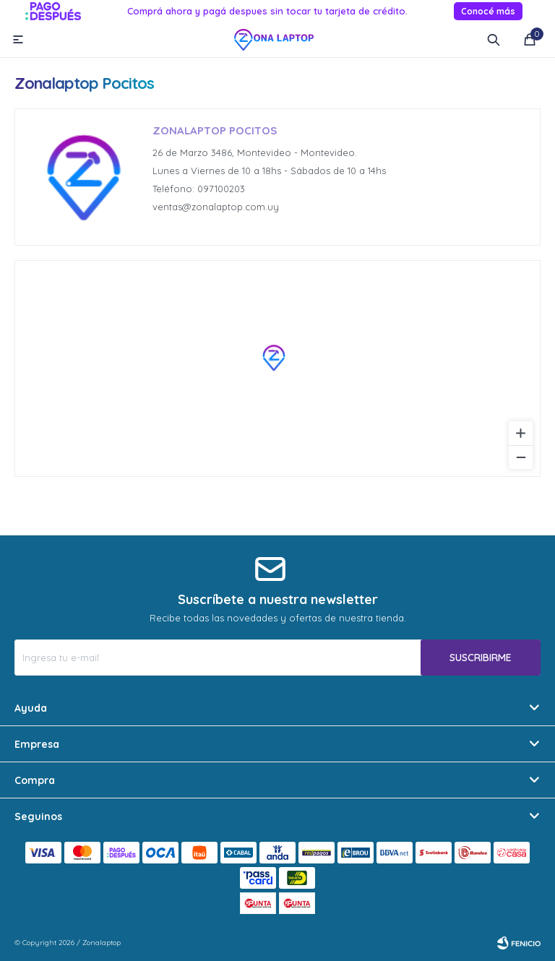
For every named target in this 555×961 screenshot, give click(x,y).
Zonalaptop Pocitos (214, 130)
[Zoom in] (521, 433)
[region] (277, 368)
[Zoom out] (521, 457)
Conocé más (488, 11)
